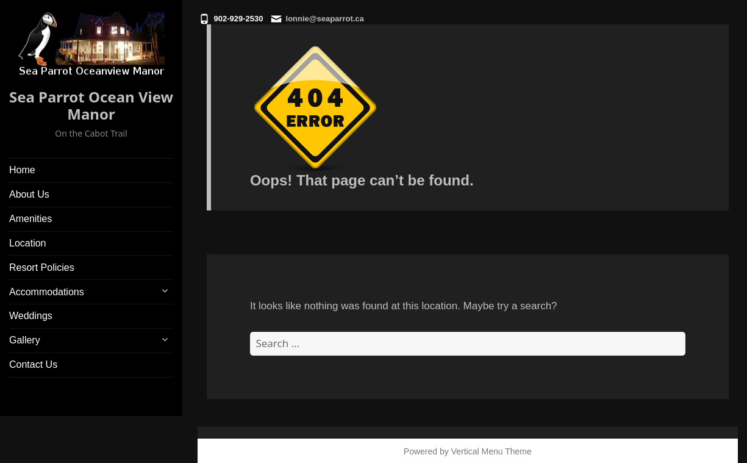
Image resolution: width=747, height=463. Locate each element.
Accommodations (46, 292)
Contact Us (33, 364)
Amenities (30, 219)
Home (22, 170)
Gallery (24, 340)
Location (27, 243)
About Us (29, 194)
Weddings (30, 315)
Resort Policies (41, 267)
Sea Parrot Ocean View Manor (91, 105)
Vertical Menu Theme (491, 451)
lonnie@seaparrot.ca (325, 18)
